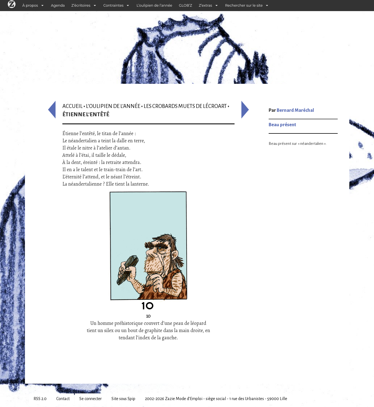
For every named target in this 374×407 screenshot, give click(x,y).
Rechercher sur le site (244, 5)
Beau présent (282, 124)
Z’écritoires (81, 5)
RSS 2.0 (40, 398)
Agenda (58, 5)
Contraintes (113, 5)
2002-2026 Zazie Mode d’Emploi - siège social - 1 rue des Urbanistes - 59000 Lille (216, 398)
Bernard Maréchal (295, 110)
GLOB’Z (185, 5)
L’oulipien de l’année (154, 5)
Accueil (72, 106)
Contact (63, 398)
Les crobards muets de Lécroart (185, 106)
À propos (30, 5)
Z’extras (205, 5)
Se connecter (90, 398)
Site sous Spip (123, 398)
